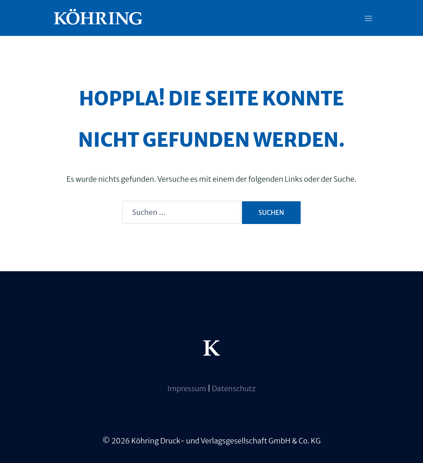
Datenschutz (234, 388)
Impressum (187, 388)
